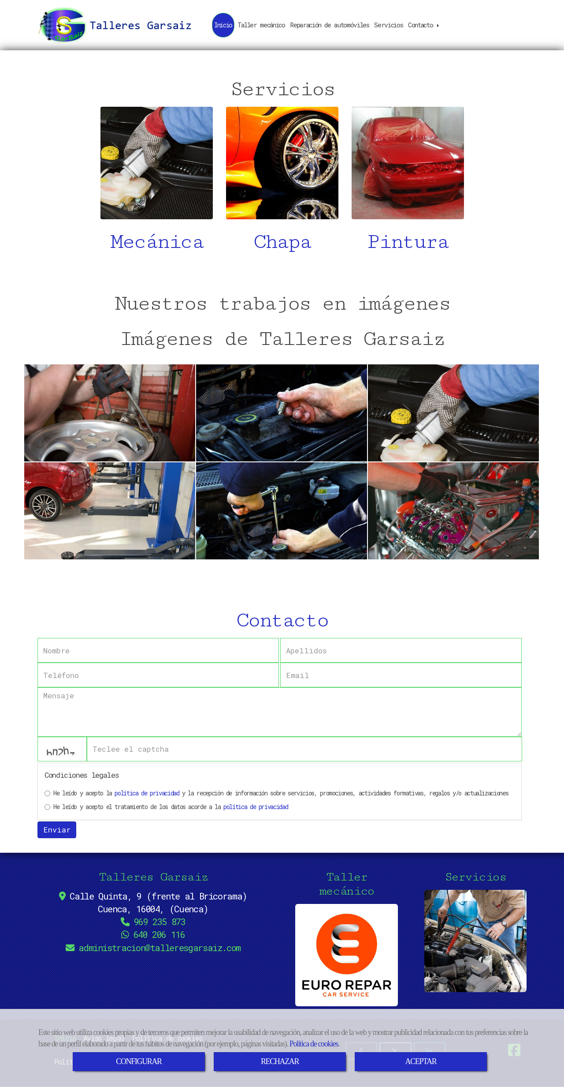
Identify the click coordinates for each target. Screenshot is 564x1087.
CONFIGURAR (138, 1061)
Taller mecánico (261, 25)
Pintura (407, 242)
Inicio (223, 25)
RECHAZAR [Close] (280, 1061)
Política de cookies (313, 1043)
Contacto (424, 25)
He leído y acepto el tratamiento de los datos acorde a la (166, 806)
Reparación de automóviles (329, 25)
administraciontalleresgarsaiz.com (159, 948)
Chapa (282, 242)
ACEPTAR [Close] (420, 1061)
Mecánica (156, 242)
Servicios (388, 25)
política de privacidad (147, 793)
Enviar (56, 830)
